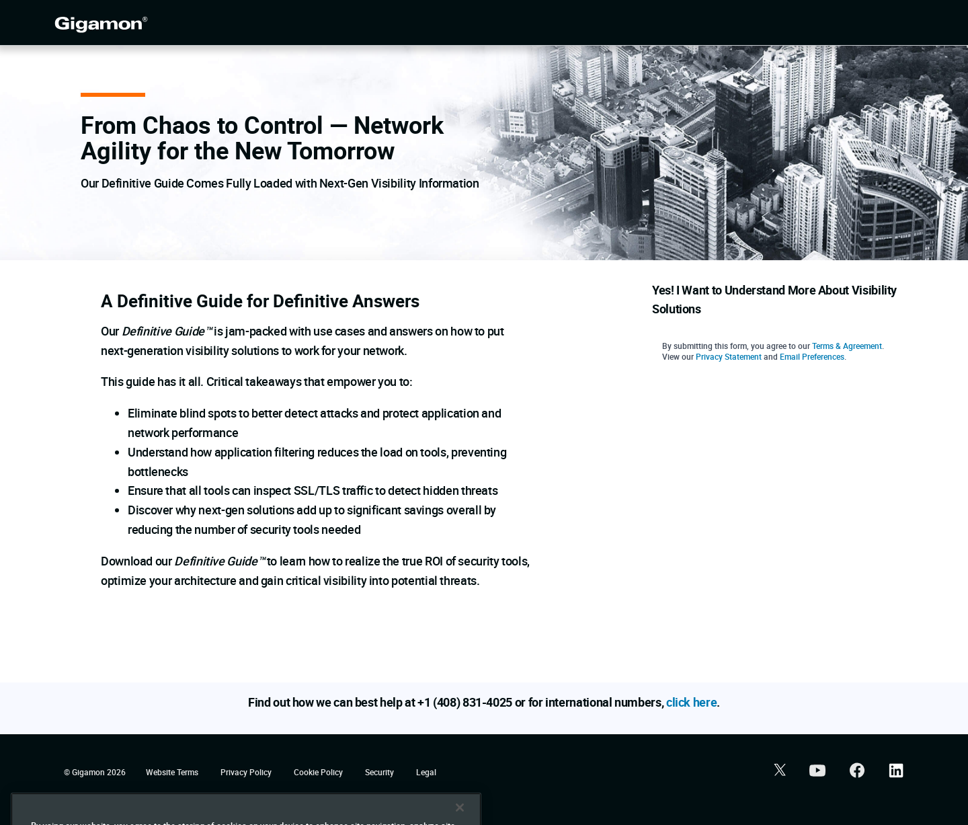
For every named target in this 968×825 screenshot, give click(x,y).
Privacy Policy (247, 772)
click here (691, 702)
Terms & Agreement (847, 345)
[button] (778, 771)
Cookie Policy (319, 772)
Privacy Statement (729, 356)
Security (380, 772)
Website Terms (173, 772)
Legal (426, 772)
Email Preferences (812, 356)
